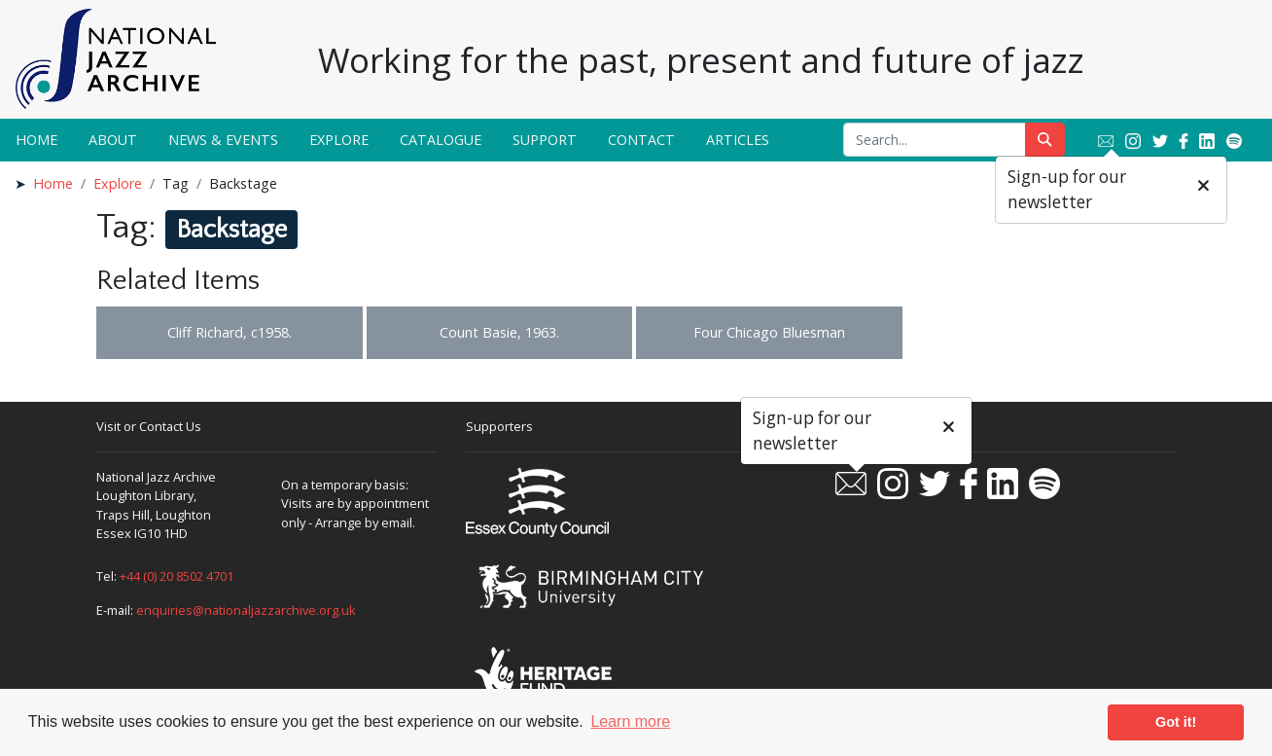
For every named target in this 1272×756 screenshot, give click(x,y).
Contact (641, 139)
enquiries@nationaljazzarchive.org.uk (246, 610)
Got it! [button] (1175, 722)
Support (544, 139)
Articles (737, 139)
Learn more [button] (630, 721)
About (112, 139)
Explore (339, 139)
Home (36, 139)
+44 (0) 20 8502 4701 (176, 576)
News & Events (223, 139)
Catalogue (440, 139)
